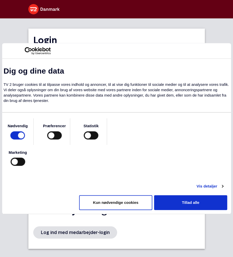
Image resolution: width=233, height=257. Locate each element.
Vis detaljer (207, 186)
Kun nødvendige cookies (116, 202)
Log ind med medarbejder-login (75, 232)
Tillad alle (190, 202)
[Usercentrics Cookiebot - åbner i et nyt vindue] (28, 51)
